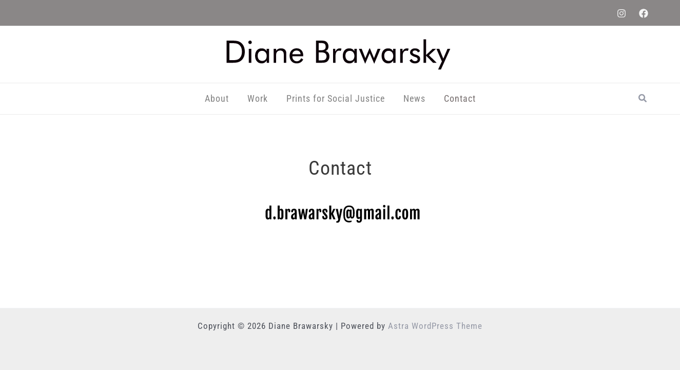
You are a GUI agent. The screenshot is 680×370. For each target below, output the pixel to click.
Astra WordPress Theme (435, 326)
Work (257, 98)
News (414, 98)
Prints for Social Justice (335, 98)
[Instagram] (621, 13)
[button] (643, 98)
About (217, 98)
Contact (460, 98)
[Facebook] (643, 13)
